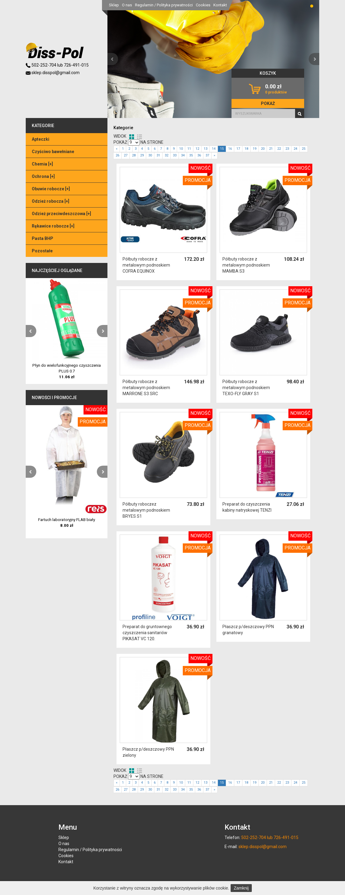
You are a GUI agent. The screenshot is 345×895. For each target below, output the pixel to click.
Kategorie (123, 127)
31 (158, 155)
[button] (112, 59)
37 (207, 155)
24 (295, 149)
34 (183, 155)
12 (197, 149)
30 (150, 155)
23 (287, 149)
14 (213, 149)
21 (271, 149)
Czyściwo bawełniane (53, 151)
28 (134, 155)
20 (262, 149)
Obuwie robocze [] (51, 188)
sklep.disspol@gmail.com (53, 72)
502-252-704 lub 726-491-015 (57, 65)
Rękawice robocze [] (53, 226)
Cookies (203, 5)
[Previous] (116, 149)
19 (254, 149)
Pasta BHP (42, 238)
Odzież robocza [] (50, 201)
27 (125, 155)
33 (174, 155)
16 (230, 149)
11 (189, 149)
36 (199, 155)
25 (303, 149)
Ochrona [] (43, 176)
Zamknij (241, 888)
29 (142, 155)
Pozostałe (42, 250)
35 (191, 155)
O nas (127, 5)
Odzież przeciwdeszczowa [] (61, 213)
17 (238, 149)
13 (205, 149)
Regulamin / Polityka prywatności (164, 5)
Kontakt (220, 5)
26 (117, 155)
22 (279, 149)
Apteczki (40, 139)
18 (246, 149)
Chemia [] (42, 164)
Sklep (114, 5)
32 (166, 155)
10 (181, 149)
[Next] (214, 155)
